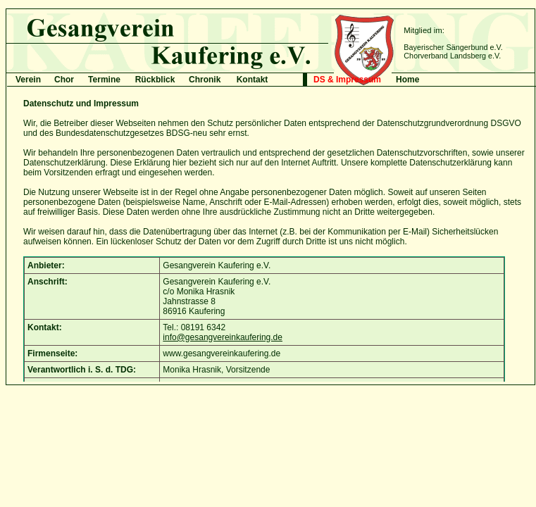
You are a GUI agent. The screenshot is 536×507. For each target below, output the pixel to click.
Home (407, 79)
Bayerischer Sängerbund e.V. (453, 47)
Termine (104, 79)
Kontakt (252, 79)
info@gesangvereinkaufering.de (222, 337)
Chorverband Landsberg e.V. (452, 55)
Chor (64, 79)
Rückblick (155, 79)
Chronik (204, 79)
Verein (28, 79)
